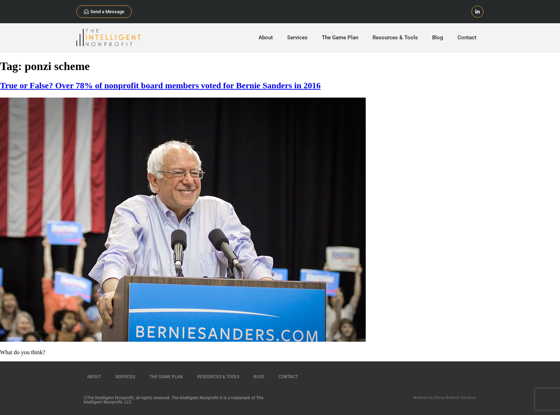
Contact (467, 37)
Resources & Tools (395, 37)
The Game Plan (340, 37)
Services (297, 37)
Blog (437, 37)
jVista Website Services (455, 397)
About (266, 37)
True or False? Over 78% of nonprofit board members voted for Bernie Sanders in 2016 (160, 85)
